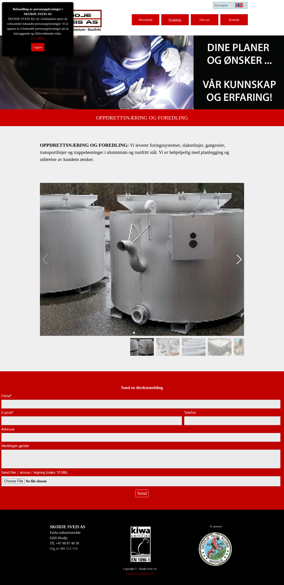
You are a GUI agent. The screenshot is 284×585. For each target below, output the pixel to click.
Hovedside (146, 20)
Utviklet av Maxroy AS (140, 573)
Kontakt (234, 20)
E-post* (7, 413)
